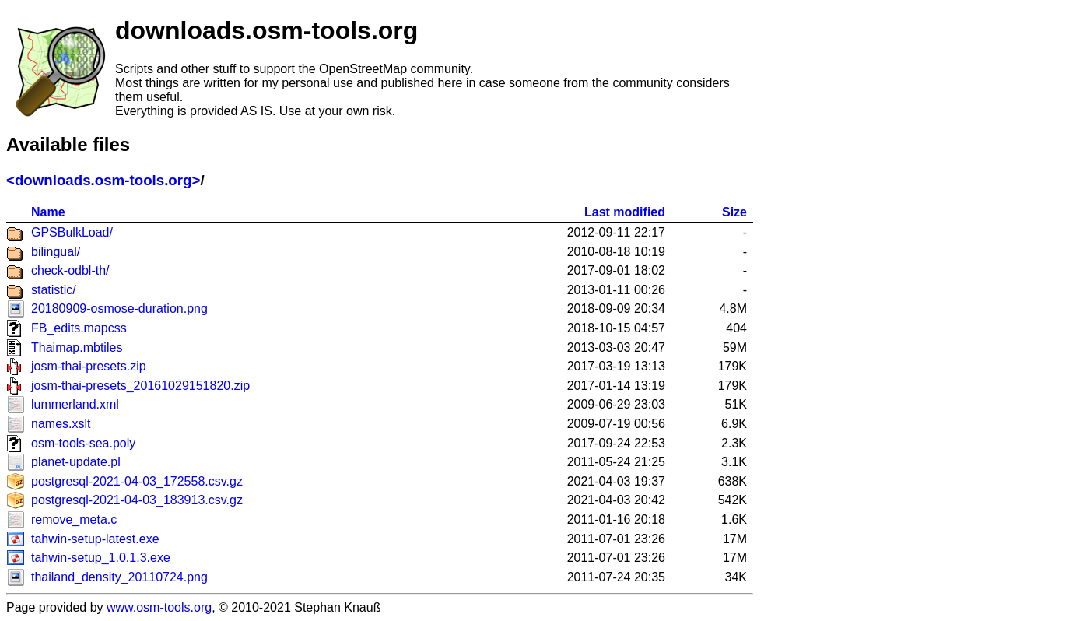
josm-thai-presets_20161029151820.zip (140, 385)
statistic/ (53, 289)
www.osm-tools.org (159, 607)
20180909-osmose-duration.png (119, 308)
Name (48, 212)
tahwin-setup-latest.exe (95, 539)
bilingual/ (55, 251)
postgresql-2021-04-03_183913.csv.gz (137, 500)
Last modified (624, 212)
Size (734, 212)
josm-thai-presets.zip (88, 366)
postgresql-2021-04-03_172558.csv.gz (137, 481)
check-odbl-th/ (70, 270)
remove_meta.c (74, 519)
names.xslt (60, 423)
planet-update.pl (76, 461)
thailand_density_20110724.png (119, 577)
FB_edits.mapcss (79, 328)
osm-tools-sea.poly (83, 443)
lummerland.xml (75, 404)
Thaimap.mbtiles (76, 347)
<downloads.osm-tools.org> (103, 180)
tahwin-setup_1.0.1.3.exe (100, 557)
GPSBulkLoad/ (72, 232)
